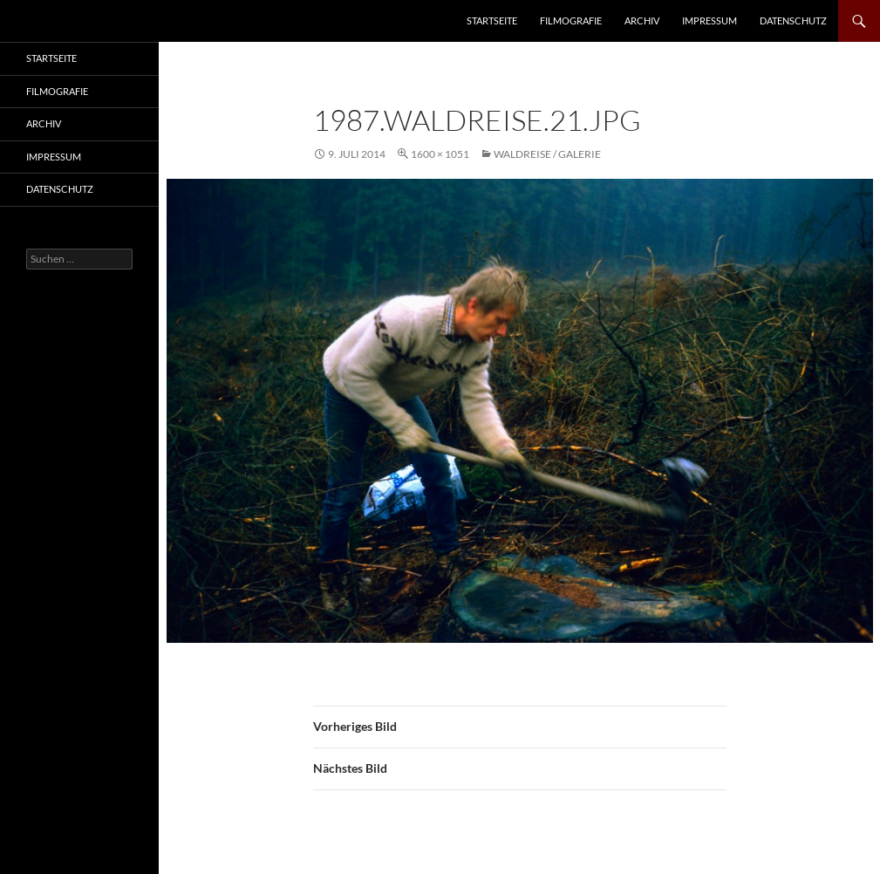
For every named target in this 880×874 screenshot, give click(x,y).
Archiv (641, 20)
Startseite (492, 20)
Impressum (709, 20)
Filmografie (571, 20)
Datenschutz (793, 20)
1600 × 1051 (440, 153)
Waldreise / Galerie (547, 153)
